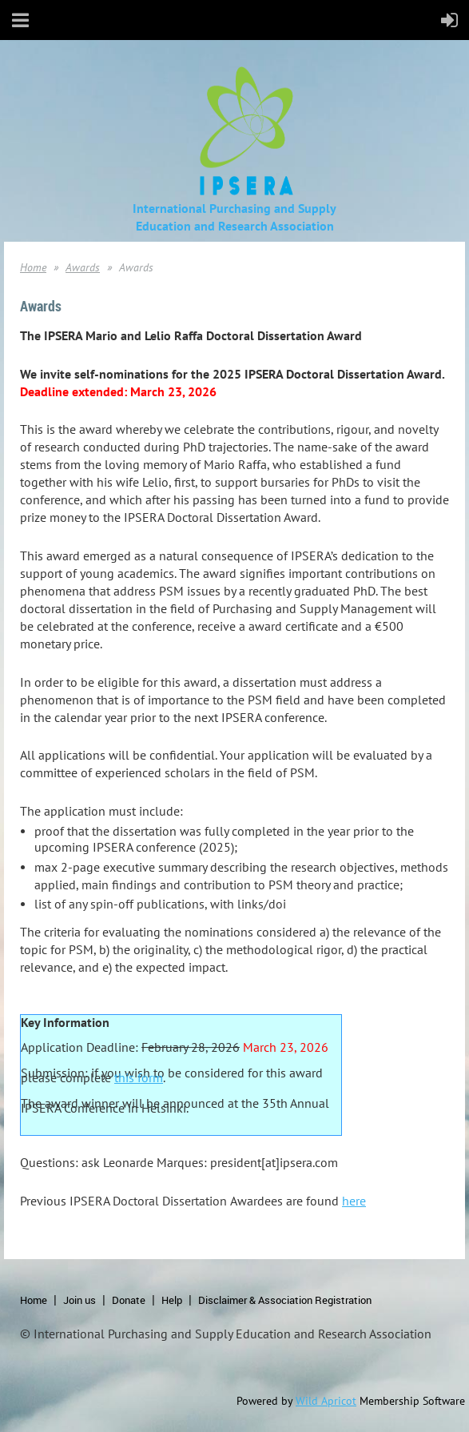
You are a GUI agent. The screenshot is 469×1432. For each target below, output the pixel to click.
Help (171, 1300)
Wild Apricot (326, 1401)
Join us (79, 1300)
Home (33, 267)
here (354, 1201)
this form (138, 1077)
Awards (83, 267)
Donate (128, 1300)
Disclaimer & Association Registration (285, 1300)
